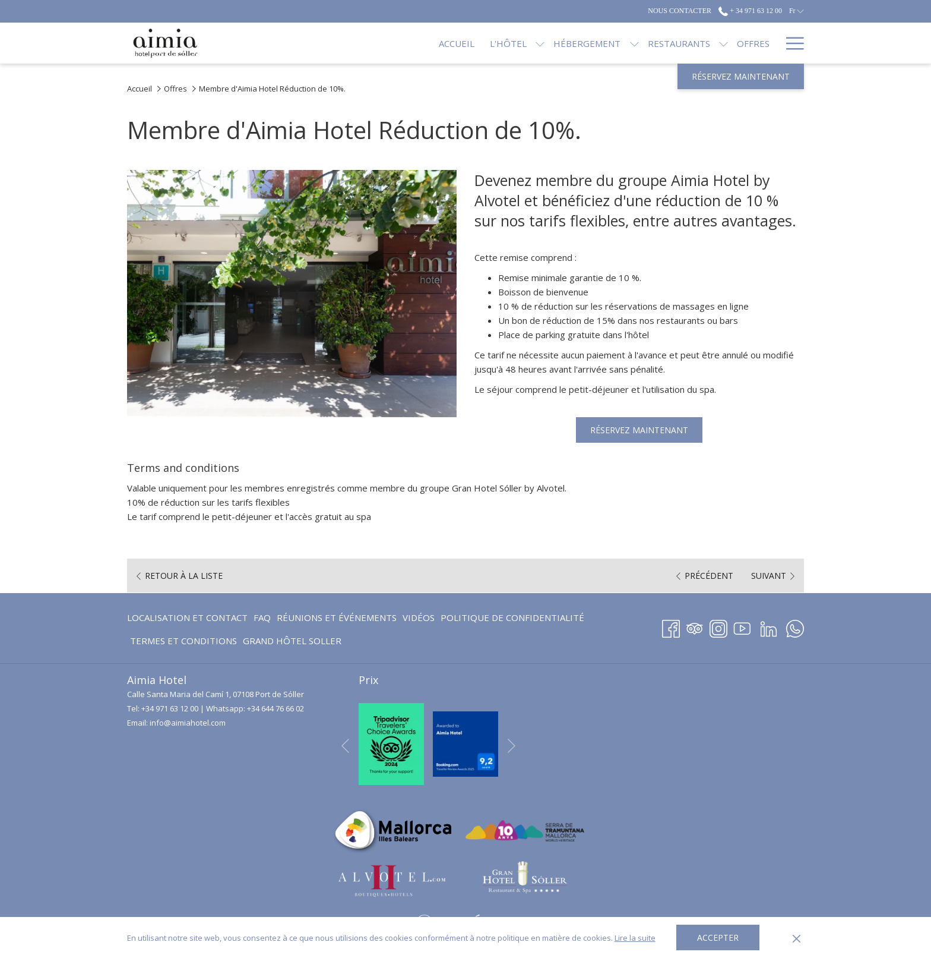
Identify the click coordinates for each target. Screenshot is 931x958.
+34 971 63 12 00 (169, 708)
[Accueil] (416, 43)
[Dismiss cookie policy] (796, 938)
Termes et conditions (183, 641)
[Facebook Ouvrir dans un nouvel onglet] (671, 626)
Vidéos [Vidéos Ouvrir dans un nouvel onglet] (419, 619)
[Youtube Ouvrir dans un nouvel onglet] (742, 626)
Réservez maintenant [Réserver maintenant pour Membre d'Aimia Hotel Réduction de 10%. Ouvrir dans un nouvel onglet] (639, 430)
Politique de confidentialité (512, 617)
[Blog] (757, 43)
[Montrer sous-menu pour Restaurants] (683, 43)
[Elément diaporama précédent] (345, 746)
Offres (175, 88)
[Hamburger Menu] (790, 43)
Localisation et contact (187, 617)
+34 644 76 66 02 (275, 708)
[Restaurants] (638, 43)
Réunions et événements (337, 617)
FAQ (262, 617)
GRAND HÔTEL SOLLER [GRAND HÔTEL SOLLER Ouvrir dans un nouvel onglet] (292, 643)
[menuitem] (189, 617)
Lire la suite (635, 937)
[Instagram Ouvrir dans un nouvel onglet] (718, 626)
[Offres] (713, 43)
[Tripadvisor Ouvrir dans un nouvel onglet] (695, 626)
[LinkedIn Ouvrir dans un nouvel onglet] (768, 626)
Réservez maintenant (741, 76)
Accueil (139, 88)
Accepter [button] (718, 937)
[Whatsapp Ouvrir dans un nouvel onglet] (795, 626)
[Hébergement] (547, 43)
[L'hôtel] (468, 43)
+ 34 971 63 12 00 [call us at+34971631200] (750, 11)
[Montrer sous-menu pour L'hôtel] (500, 43)
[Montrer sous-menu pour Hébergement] (594, 43)
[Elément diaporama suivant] (511, 746)
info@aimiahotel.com (188, 722)
